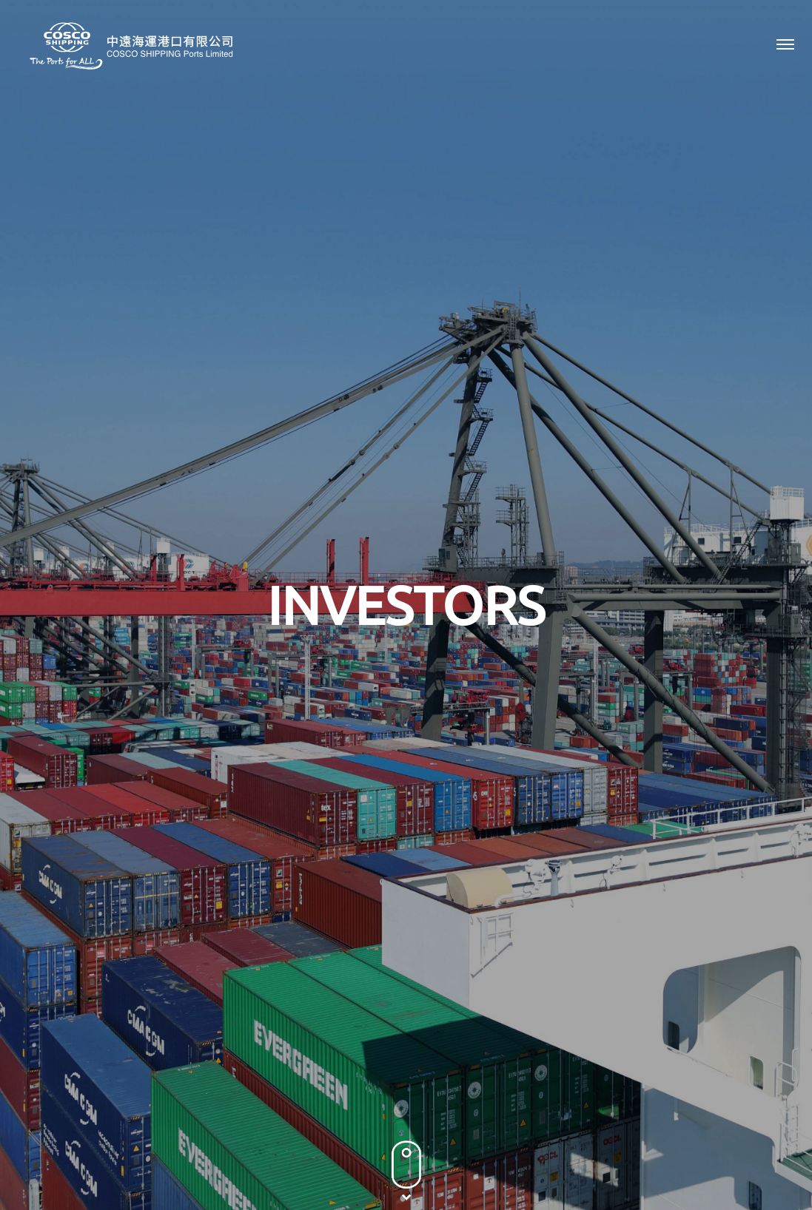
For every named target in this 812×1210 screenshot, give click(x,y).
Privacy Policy (603, 1129)
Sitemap (778, 1129)
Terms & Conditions (697, 1129)
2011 (701, 702)
